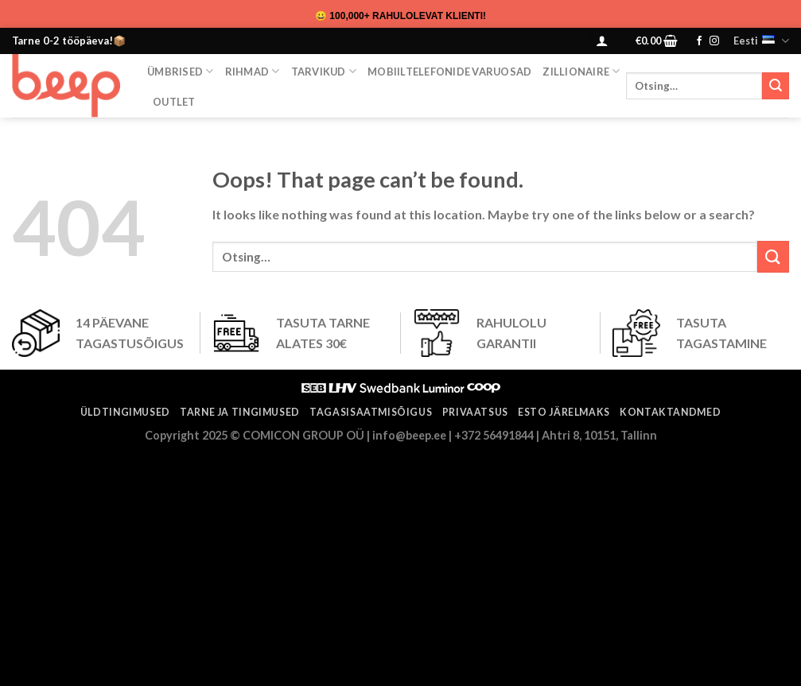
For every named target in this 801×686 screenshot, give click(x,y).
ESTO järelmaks (564, 412)
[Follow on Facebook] (699, 41)
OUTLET (174, 101)
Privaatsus (475, 412)
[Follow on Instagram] (714, 41)
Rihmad (252, 71)
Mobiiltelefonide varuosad (449, 71)
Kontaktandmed (670, 412)
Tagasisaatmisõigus (370, 412)
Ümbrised (180, 71)
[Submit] (775, 85)
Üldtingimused (125, 412)
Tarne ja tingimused (240, 412)
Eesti (761, 40)
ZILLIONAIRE (581, 71)
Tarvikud (324, 71)
